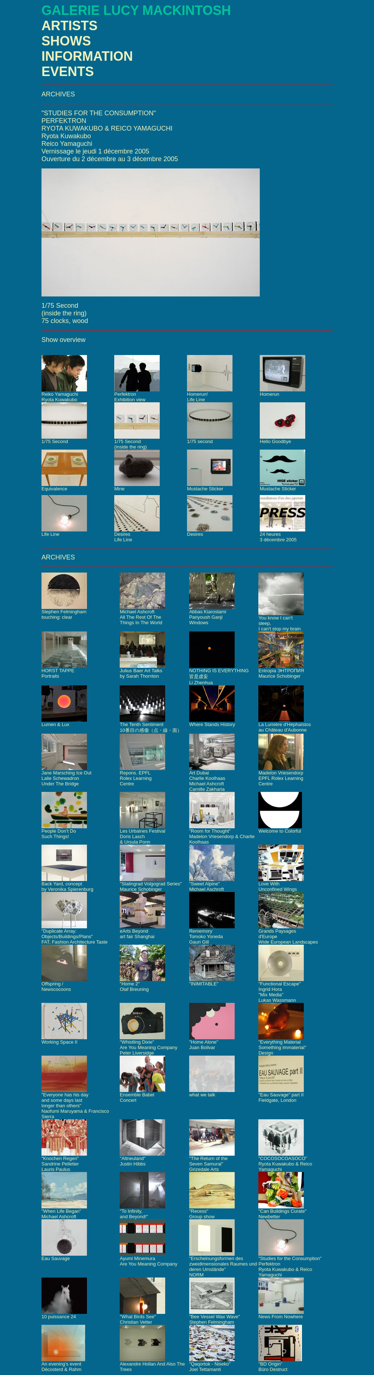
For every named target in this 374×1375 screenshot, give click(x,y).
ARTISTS (69, 25)
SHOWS (66, 40)
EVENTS (67, 71)
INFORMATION (87, 56)
